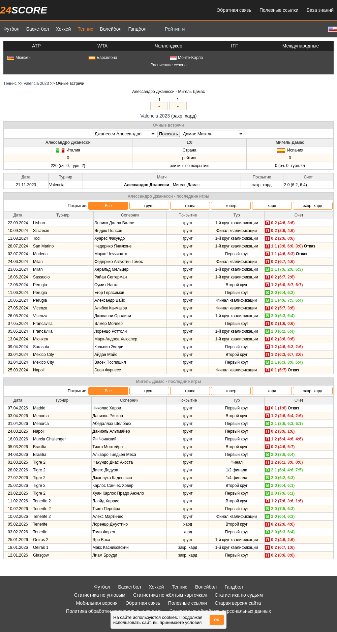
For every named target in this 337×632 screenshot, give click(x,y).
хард (272, 205)
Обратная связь (233, 10)
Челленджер (168, 45)
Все (108, 205)
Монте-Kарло (186, 57)
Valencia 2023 (36, 83)
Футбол (11, 29)
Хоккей (63, 29)
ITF (234, 45)
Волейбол (110, 29)
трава (190, 205)
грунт (149, 205)
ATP (36, 45)
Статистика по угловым (99, 595)
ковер (230, 205)
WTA (102, 45)
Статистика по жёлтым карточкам (170, 595)
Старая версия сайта (238, 603)
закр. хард (313, 205)
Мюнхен (19, 57)
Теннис (85, 29)
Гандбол (137, 29)
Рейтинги (175, 29)
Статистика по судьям (239, 595)
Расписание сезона (168, 65)
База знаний (320, 10)
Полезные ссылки (278, 10)
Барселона (103, 57)
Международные (300, 45)
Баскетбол (37, 29)
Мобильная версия (97, 603)
